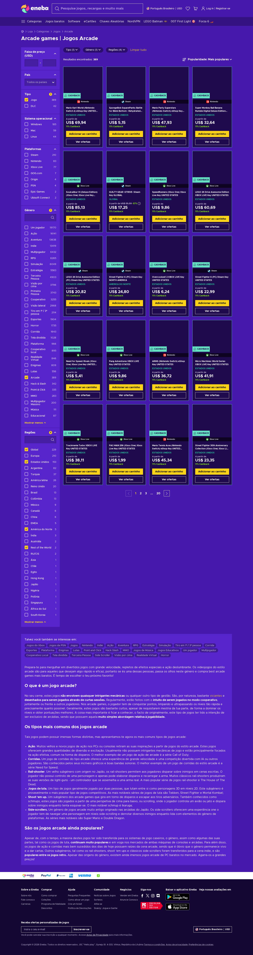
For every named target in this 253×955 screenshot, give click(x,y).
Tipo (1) (72, 50)
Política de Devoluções (79, 908)
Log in (207, 8)
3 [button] (146, 493)
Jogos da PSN (57, 645)
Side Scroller (102, 655)
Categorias (43, 31)
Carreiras (25, 904)
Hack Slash (112, 650)
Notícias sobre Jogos (105, 896)
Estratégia (148, 645)
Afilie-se (98, 904)
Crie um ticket (75, 904)
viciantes (216, 695)
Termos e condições (154, 945)
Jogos (56, 31)
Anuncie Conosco (129, 900)
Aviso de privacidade (177, 945)
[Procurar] (97, 8)
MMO (126, 650)
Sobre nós (26, 896)
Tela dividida (60, 655)
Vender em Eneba (129, 896)
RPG (135, 645)
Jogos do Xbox (35, 645)
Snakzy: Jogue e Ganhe (105, 908)
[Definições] (164, 8)
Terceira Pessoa (81, 655)
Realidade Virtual (147, 655)
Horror (165, 655)
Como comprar (49, 896)
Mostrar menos (35, 423)
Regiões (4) (117, 50)
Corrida (209, 645)
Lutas (76, 650)
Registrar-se (223, 8)
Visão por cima (123, 655)
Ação (110, 645)
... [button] (151, 493)
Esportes (31, 650)
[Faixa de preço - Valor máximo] (49, 62)
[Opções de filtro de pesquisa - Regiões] (40, 439)
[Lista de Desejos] (188, 9)
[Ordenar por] (207, 59)
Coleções (46, 900)
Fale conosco (28, 900)
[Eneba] (34, 8)
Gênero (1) (93, 50)
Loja (30, 31)
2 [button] (141, 493)
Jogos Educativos (168, 650)
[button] (167, 493)
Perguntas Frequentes (79, 896)
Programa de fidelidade (53, 904)
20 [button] (158, 493)
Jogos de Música (143, 650)
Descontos (46, 908)
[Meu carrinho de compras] (195, 9)
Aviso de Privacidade (97, 935)
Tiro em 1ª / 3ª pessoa (188, 645)
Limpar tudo (138, 50)
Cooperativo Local (37, 655)
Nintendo (87, 645)
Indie (100, 645)
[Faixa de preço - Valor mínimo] (31, 62)
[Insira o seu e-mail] (46, 929)
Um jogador (190, 650)
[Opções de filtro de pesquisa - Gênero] (40, 217)
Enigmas (64, 650)
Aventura (123, 645)
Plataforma (47, 650)
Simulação (165, 645)
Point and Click (92, 650)
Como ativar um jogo (78, 900)
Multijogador (209, 650)
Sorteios (98, 900)
